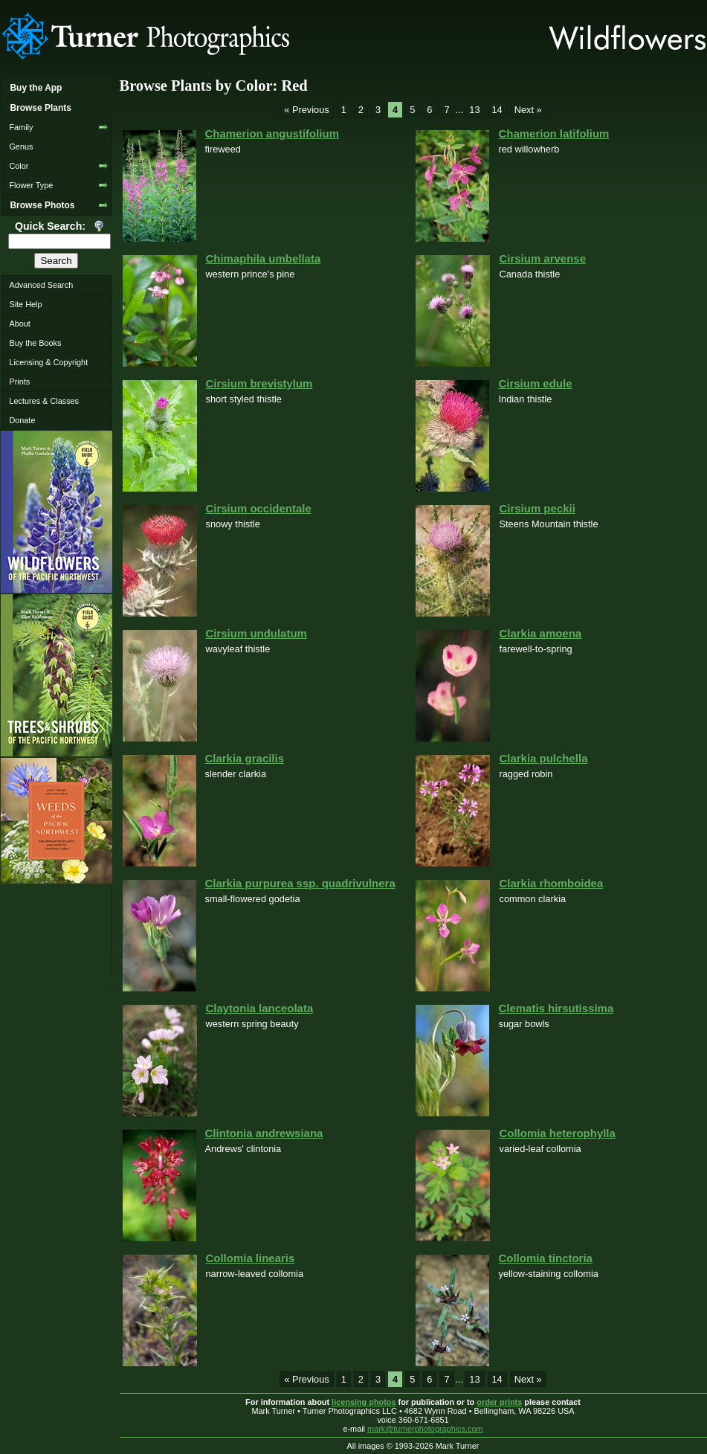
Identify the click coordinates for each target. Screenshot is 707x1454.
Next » (528, 109)
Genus (21, 146)
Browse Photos (42, 205)
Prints (19, 381)
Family (21, 127)
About (19, 323)
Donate (22, 420)
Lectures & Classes (44, 400)
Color (18, 165)
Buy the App (36, 88)
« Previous (306, 109)
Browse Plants (40, 108)
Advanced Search (41, 284)
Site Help (25, 304)
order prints (499, 1401)
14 (497, 109)
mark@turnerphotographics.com (425, 1428)
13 (474, 109)
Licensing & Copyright (48, 362)
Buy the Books (35, 342)
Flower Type (31, 185)
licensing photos (364, 1401)
